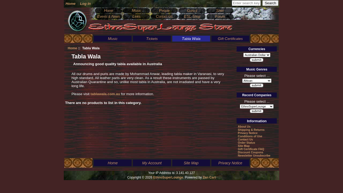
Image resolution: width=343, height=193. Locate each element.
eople (164, 11)
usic (136, 11)
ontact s (164, 16)
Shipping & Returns (251, 129)
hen (220, 11)
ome (108, 11)
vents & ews (108, 16)
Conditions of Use (250, 136)
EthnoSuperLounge (168, 177)
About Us (244, 126)
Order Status (246, 142)
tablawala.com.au (105, 94)
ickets (152, 39)
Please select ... (257, 75)
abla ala (191, 39)
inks (136, 16)
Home (71, 4)
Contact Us (245, 139)
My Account (152, 163)
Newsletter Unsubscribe (254, 155)
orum (220, 16)
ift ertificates (230, 39)
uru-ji (192, 11)
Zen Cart (209, 177)
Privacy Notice (248, 133)
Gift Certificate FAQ (251, 149)
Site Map (244, 145)
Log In (85, 4)
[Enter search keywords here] (246, 3)
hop (192, 16)
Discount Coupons (250, 152)
